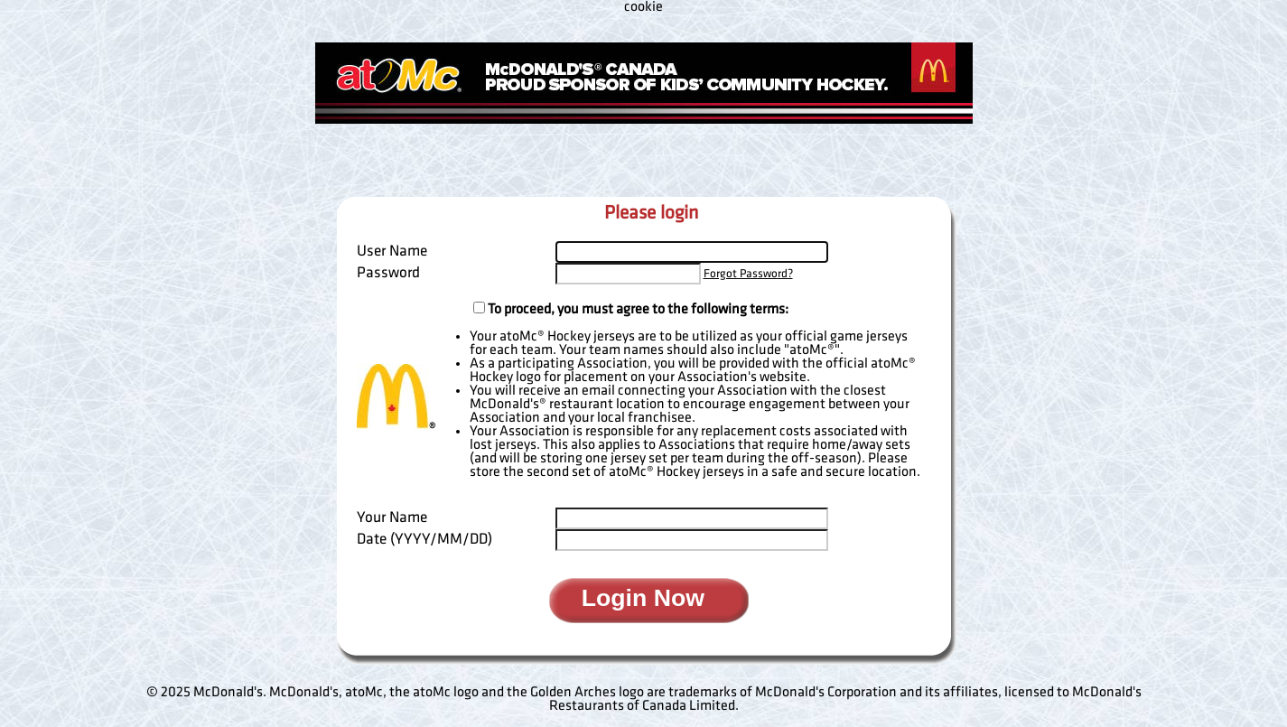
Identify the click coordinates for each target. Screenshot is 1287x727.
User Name (392, 251)
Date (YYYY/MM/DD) (424, 539)
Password (388, 273)
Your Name (392, 517)
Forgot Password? (748, 273)
